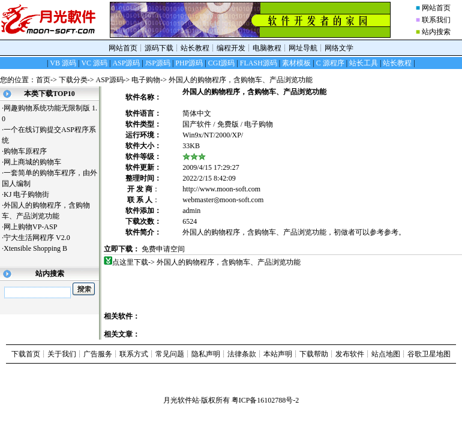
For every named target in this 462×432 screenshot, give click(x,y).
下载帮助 (313, 354)
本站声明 (277, 354)
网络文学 (339, 48)
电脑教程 (267, 48)
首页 (43, 80)
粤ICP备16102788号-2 (265, 400)
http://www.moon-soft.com (221, 189)
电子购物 (145, 80)
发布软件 (349, 354)
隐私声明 (205, 354)
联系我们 (436, 20)
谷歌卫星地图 (429, 354)
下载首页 (25, 354)
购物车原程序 (30, 151)
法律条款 (241, 354)
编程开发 (231, 48)
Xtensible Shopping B (40, 248)
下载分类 (73, 80)
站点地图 (385, 354)
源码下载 (159, 48)
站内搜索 (436, 32)
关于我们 (61, 354)
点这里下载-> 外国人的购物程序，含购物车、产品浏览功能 (207, 262)
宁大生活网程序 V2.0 (37, 237)
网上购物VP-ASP (35, 227)
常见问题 (169, 354)
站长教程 (195, 48)
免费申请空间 (163, 249)
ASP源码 (110, 80)
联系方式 (133, 354)
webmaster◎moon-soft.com (222, 200)
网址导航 (303, 48)
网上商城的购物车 (37, 162)
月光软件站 (181, 400)
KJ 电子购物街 (31, 194)
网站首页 (436, 8)
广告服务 (97, 354)
